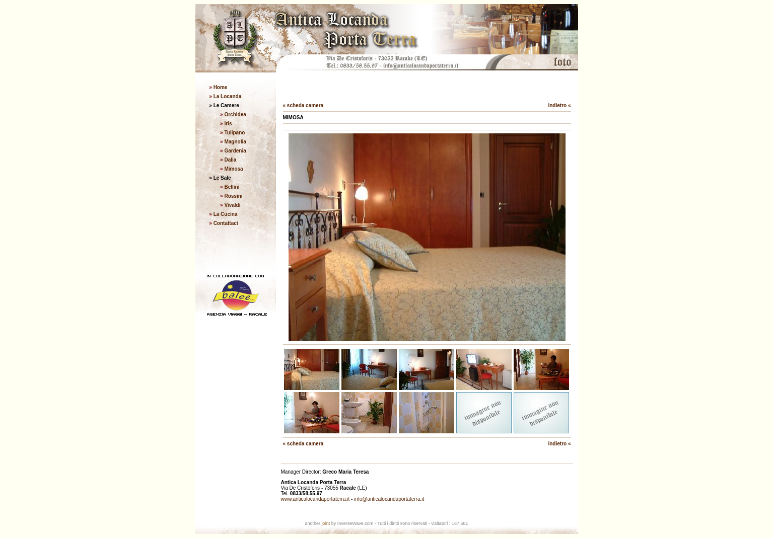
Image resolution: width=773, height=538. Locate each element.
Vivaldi (232, 205)
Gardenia (235, 150)
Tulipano (234, 132)
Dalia (230, 160)
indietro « (559, 105)
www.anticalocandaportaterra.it (315, 499)
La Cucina (226, 214)
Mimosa (233, 169)
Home (220, 87)
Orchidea (235, 114)
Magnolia (235, 141)
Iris (228, 123)
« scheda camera (303, 105)
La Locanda (226, 96)
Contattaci (226, 223)
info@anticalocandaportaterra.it (389, 499)
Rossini (233, 196)
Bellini (231, 187)
